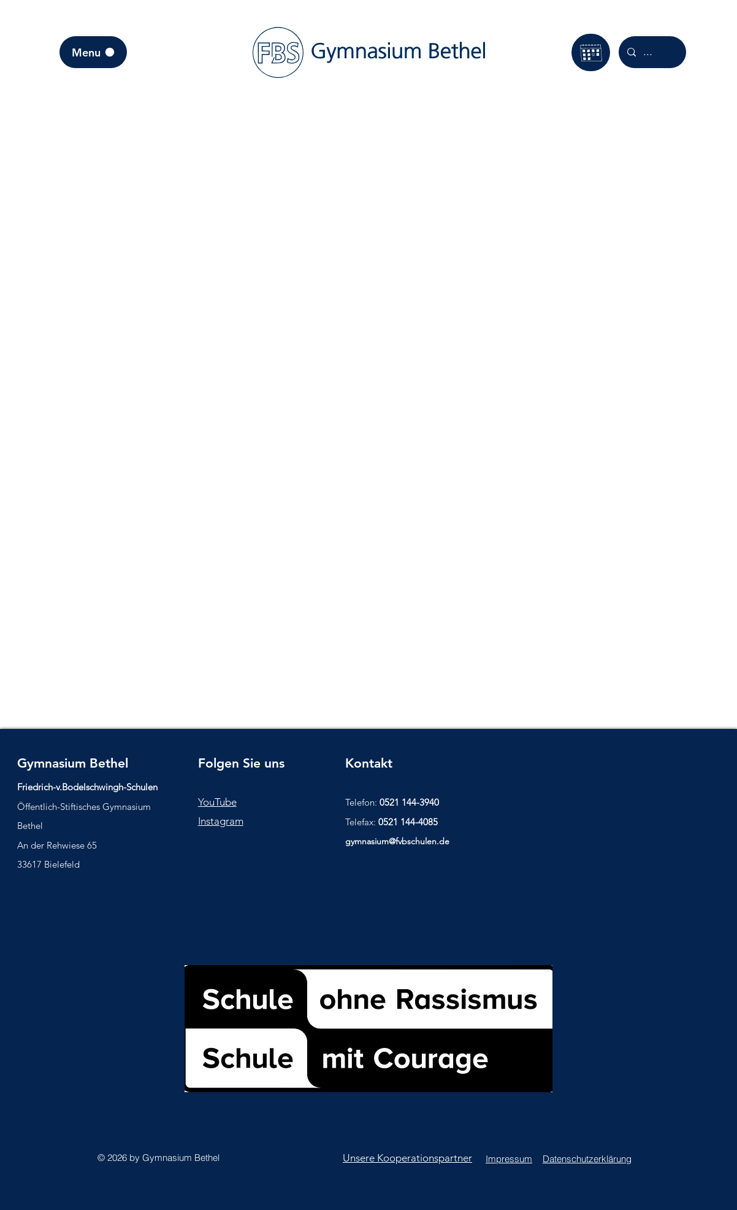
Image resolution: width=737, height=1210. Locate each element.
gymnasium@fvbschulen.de (397, 841)
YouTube (217, 802)
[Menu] (93, 52)
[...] (651, 52)
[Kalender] (590, 52)
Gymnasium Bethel (72, 763)
